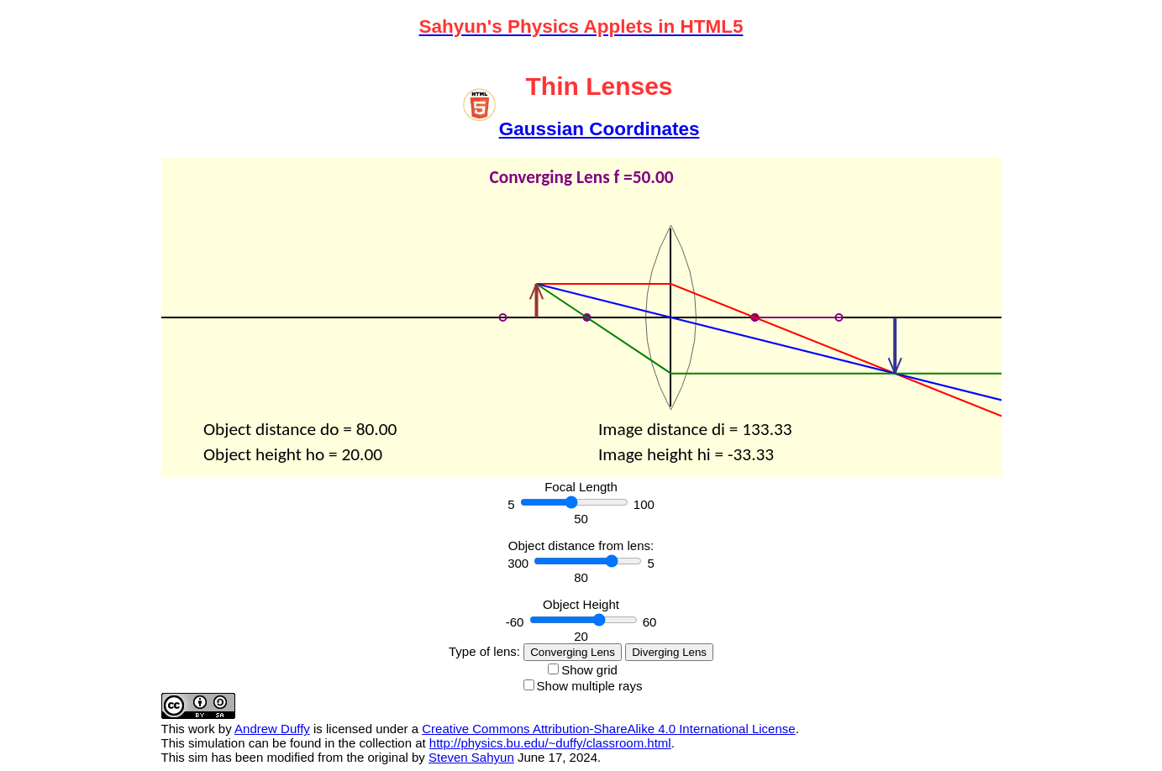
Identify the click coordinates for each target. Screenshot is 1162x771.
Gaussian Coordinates (599, 128)
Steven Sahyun (471, 757)
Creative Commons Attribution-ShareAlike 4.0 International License (608, 728)
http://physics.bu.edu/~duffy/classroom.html (550, 743)
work (201, 728)
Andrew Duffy (272, 728)
